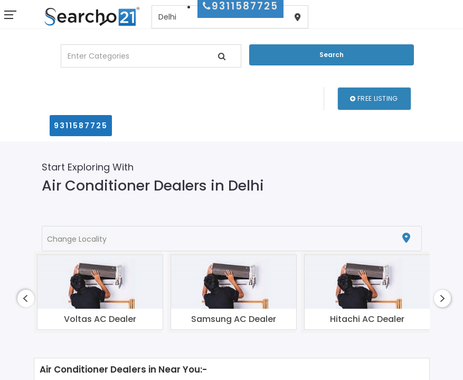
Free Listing (374, 98)
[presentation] (25, 298)
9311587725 (81, 125)
